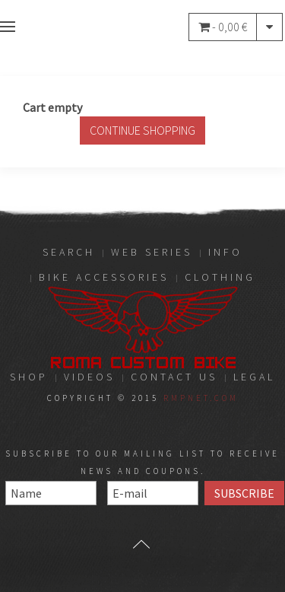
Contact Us (174, 377)
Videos (89, 377)
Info (225, 252)
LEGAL (254, 377)
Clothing (220, 277)
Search (69, 252)
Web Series (151, 252)
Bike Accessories (104, 277)
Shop (29, 377)
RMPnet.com (201, 398)
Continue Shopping (142, 130)
